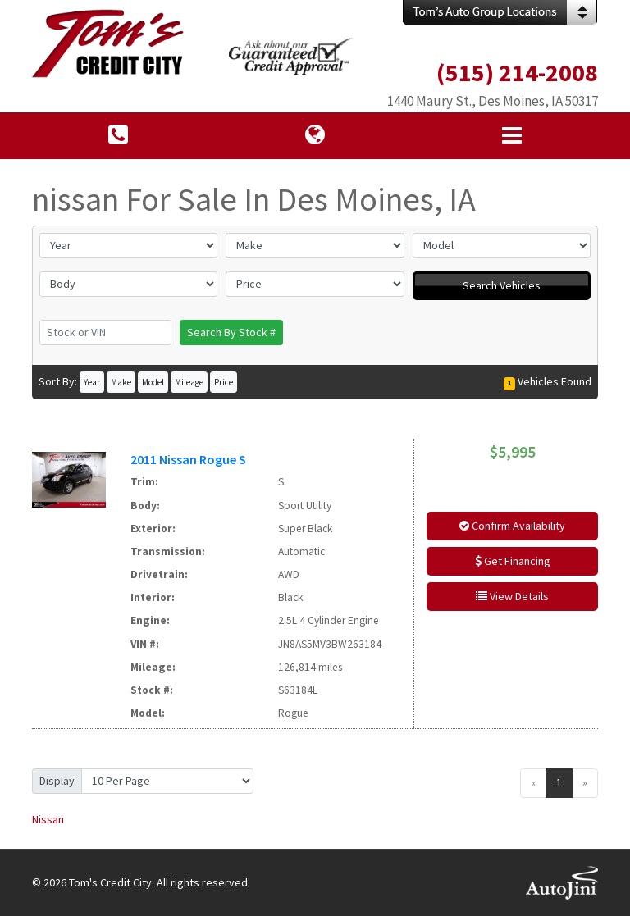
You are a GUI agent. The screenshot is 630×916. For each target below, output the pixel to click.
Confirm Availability (512, 525)
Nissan (48, 819)
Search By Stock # (231, 332)
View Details (512, 596)
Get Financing (512, 561)
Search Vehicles (502, 285)
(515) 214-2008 (517, 72)
